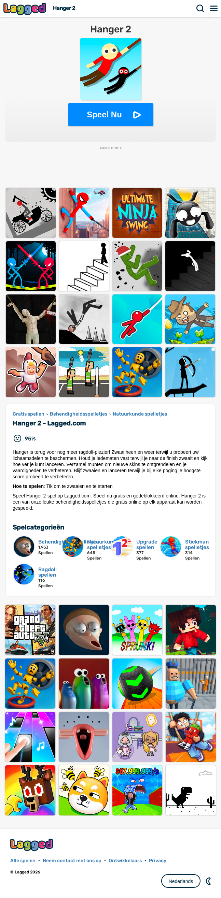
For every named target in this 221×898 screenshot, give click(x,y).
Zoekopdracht (200, 8)
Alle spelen (23, 861)
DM (209, 881)
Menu (214, 8)
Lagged (25, 8)
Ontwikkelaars (125, 861)
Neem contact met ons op (72, 861)
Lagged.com (32, 844)
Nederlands (181, 881)
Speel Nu (104, 114)
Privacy (157, 861)
